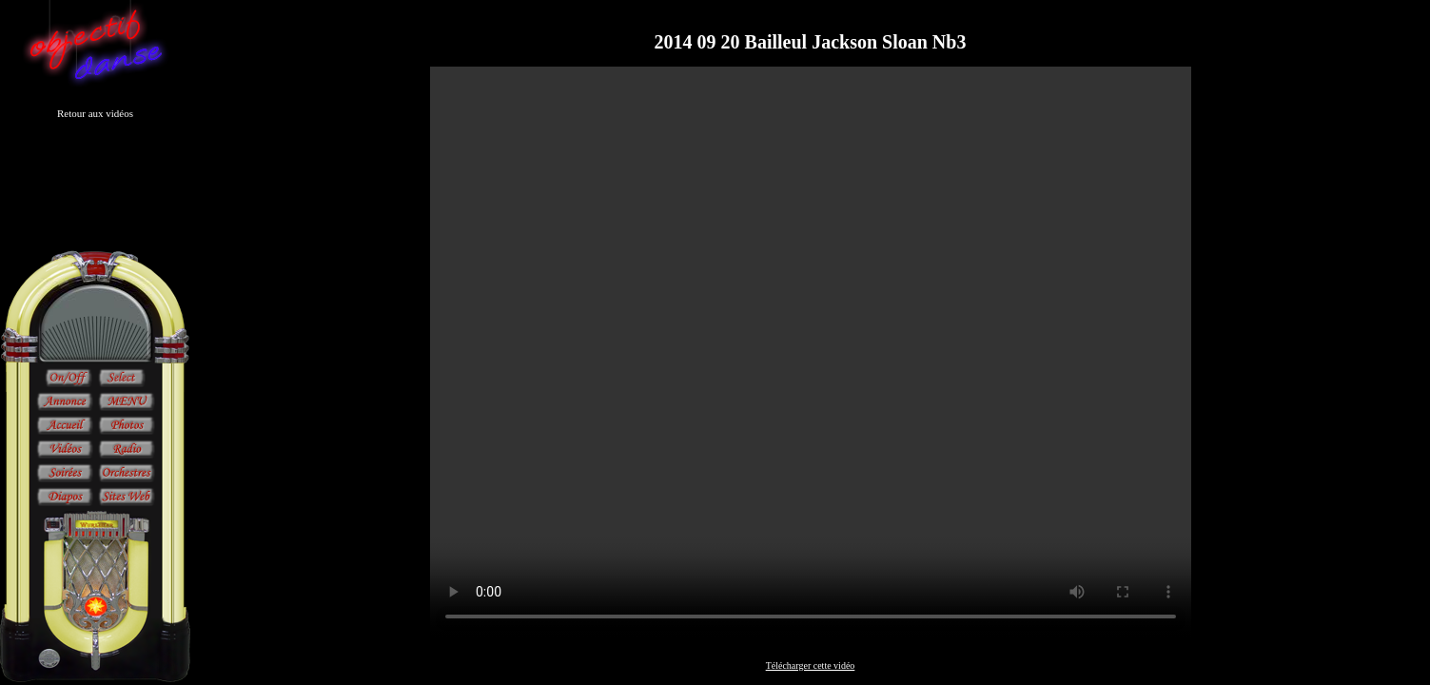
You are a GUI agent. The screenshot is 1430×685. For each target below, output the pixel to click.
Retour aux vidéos (95, 113)
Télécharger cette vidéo (810, 665)
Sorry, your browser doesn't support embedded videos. (810, 352)
